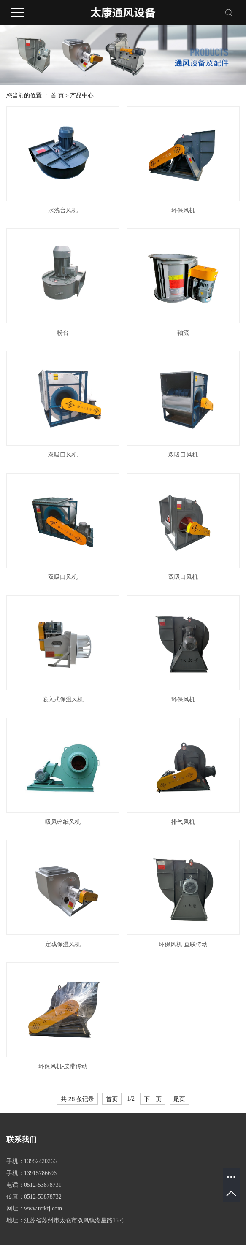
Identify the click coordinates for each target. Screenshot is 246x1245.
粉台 (63, 333)
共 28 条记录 (77, 1099)
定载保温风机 (63, 944)
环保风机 (183, 210)
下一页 (153, 1099)
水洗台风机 (63, 210)
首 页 (57, 95)
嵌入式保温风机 (63, 699)
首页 (112, 1099)
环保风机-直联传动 (183, 944)
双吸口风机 (63, 455)
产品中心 (82, 95)
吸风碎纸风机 (63, 822)
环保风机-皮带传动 (63, 1066)
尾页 (179, 1099)
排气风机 (183, 822)
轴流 (183, 333)
